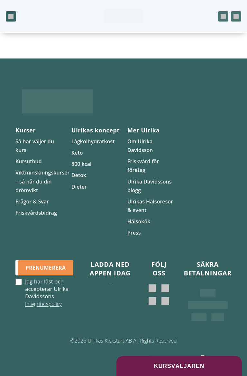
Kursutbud (28, 161)
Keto (77, 152)
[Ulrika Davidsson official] (165, 288)
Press (134, 232)
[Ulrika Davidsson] (152, 288)
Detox (78, 175)
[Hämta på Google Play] (111, 291)
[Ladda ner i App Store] (108, 291)
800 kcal (81, 163)
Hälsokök (138, 221)
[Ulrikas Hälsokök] (165, 301)
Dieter (79, 186)
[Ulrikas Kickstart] (152, 301)
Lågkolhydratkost (92, 141)
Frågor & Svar (32, 201)
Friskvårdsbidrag (36, 212)
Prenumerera (45, 267)
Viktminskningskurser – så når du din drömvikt (42, 181)
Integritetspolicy (43, 304)
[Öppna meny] (11, 16)
